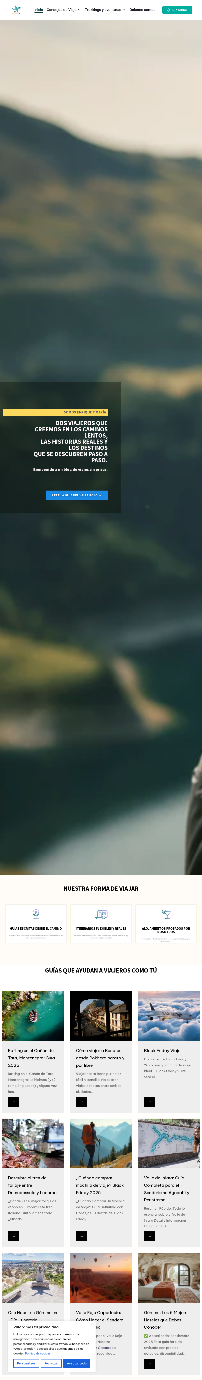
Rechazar (51, 1363)
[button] (177, 10)
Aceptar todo (77, 1363)
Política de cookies (37, 1353)
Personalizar (26, 1363)
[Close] (91, 1324)
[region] (52, 1346)
